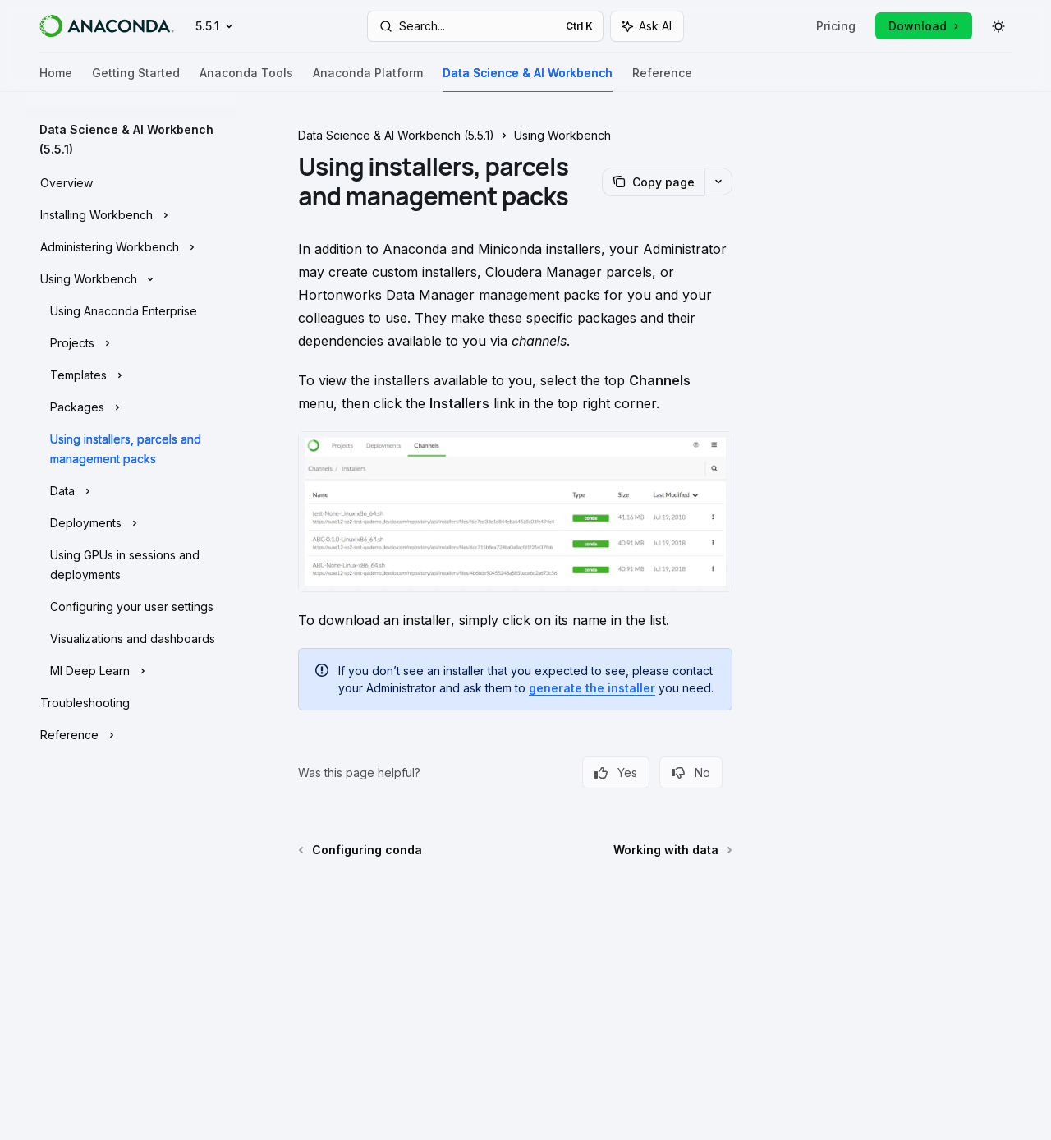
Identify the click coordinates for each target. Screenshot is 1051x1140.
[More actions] (718, 181)
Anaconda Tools (246, 79)
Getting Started (136, 79)
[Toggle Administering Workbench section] (131, 245)
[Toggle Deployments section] (131, 521)
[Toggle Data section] (131, 489)
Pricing (836, 26)
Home (55, 79)
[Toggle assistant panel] (647, 26)
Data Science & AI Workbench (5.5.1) (396, 135)
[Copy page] (653, 182)
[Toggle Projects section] (131, 341)
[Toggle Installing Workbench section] (131, 213)
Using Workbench (562, 135)
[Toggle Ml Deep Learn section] (131, 669)
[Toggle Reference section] (131, 733)
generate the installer (592, 688)
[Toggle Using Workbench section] (131, 277)
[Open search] (485, 26)
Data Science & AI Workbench (528, 79)
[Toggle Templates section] (131, 373)
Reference (662, 79)
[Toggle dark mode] (998, 26)
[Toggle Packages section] (131, 405)
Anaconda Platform (368, 79)
